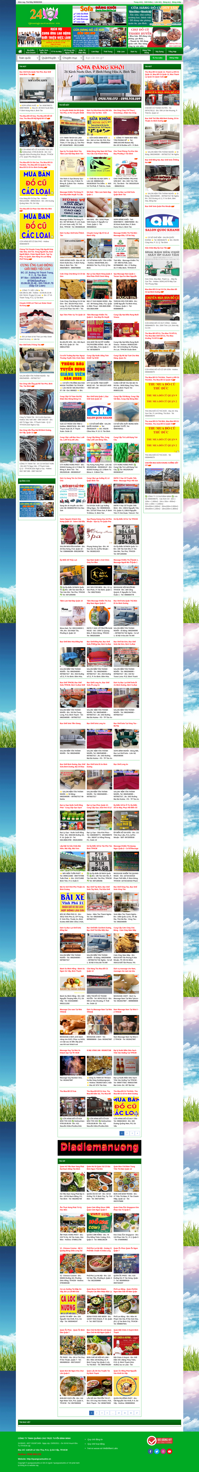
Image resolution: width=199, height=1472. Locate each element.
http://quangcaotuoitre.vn (39, 1459)
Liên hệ (158, 2)
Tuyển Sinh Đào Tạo (43, 51)
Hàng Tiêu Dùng (146, 51)
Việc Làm (121, 52)
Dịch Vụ (134, 52)
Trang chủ (138, 2)
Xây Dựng (160, 52)
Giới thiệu (148, 2)
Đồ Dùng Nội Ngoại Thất (69, 51)
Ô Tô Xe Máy (56, 52)
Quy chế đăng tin (95, 1439)
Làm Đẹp (95, 52)
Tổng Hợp (172, 52)
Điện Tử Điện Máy (82, 51)
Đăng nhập (176, 2)
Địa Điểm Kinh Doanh (30, 51)
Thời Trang (108, 52)
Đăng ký (166, 2)
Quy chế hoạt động (96, 1444)
